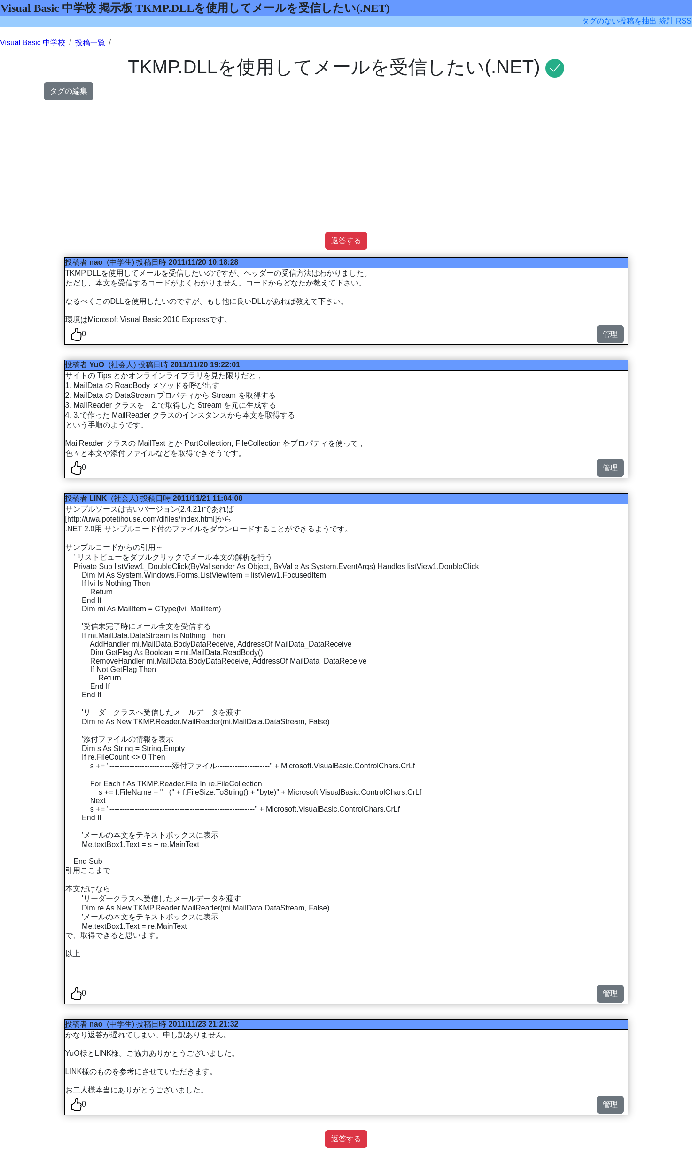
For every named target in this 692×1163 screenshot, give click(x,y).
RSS (684, 21)
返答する (346, 241)
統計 (666, 21)
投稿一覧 (90, 43)
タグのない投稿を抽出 (619, 21)
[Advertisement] (324, 166)
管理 (610, 334)
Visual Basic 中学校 (32, 43)
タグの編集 (68, 91)
